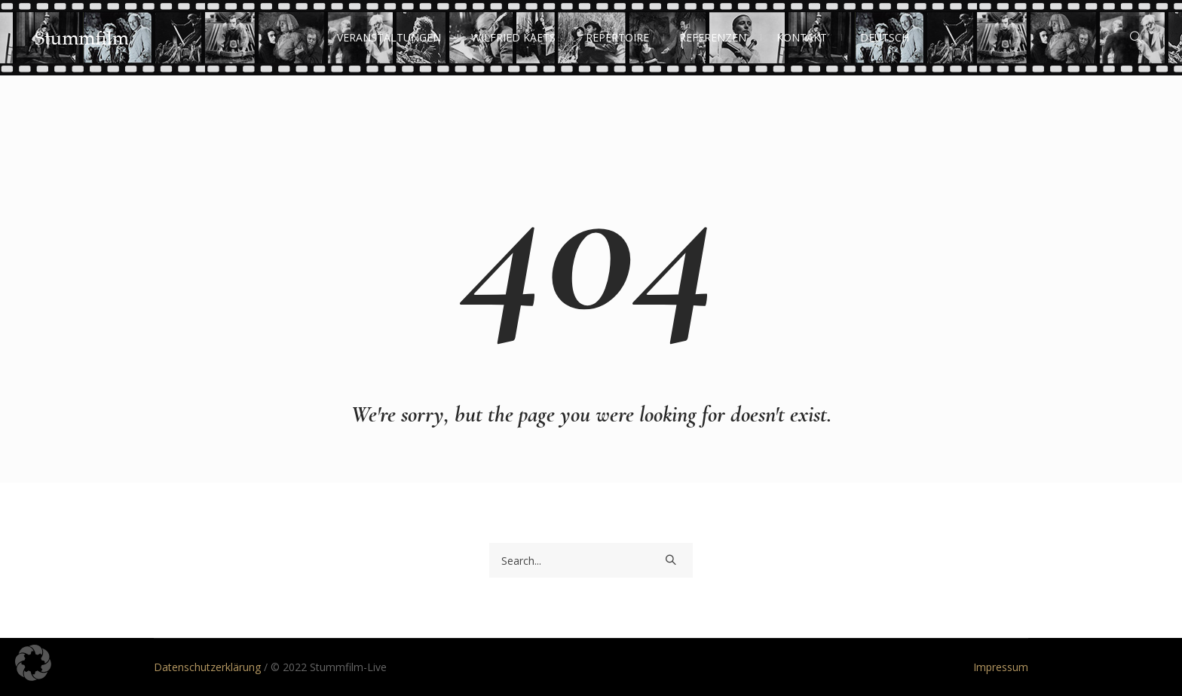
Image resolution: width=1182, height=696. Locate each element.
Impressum (1000, 667)
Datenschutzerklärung (207, 667)
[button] (33, 663)
